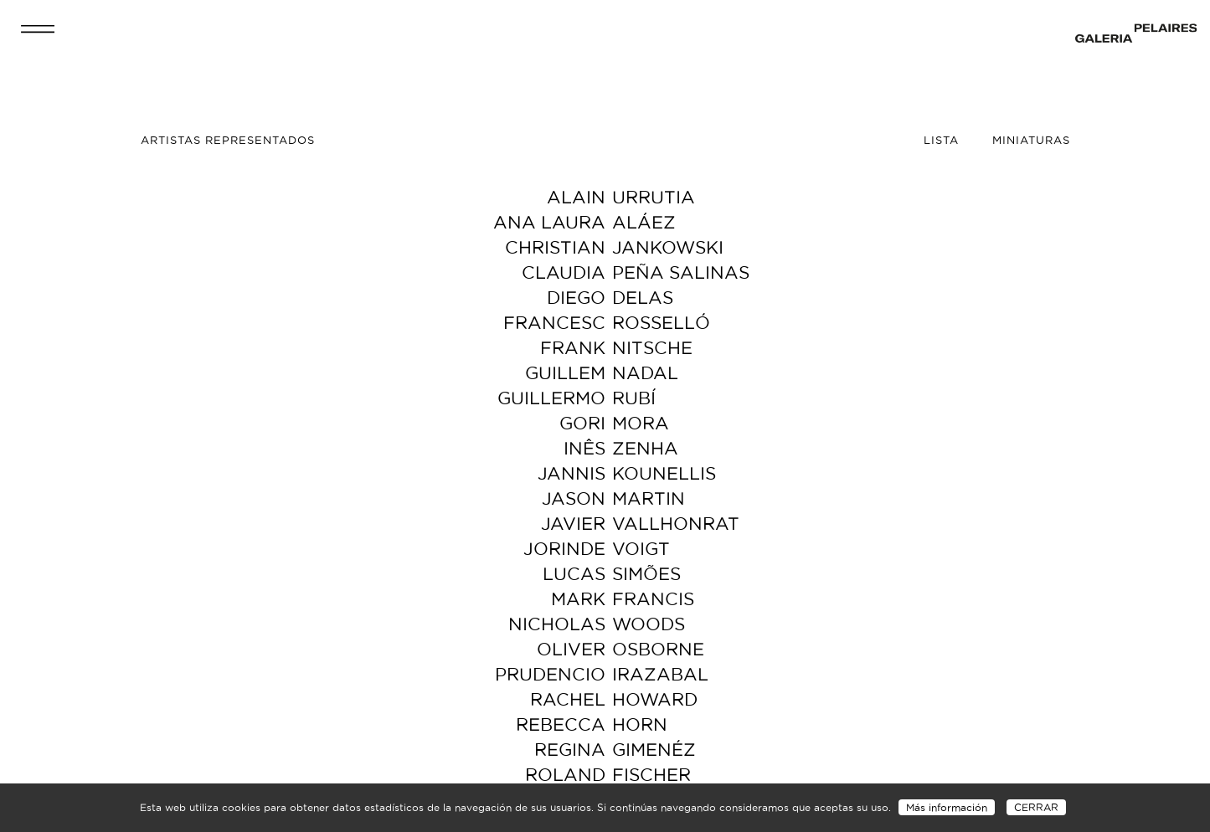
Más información (946, 807)
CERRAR (1036, 807)
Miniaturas (1031, 140)
